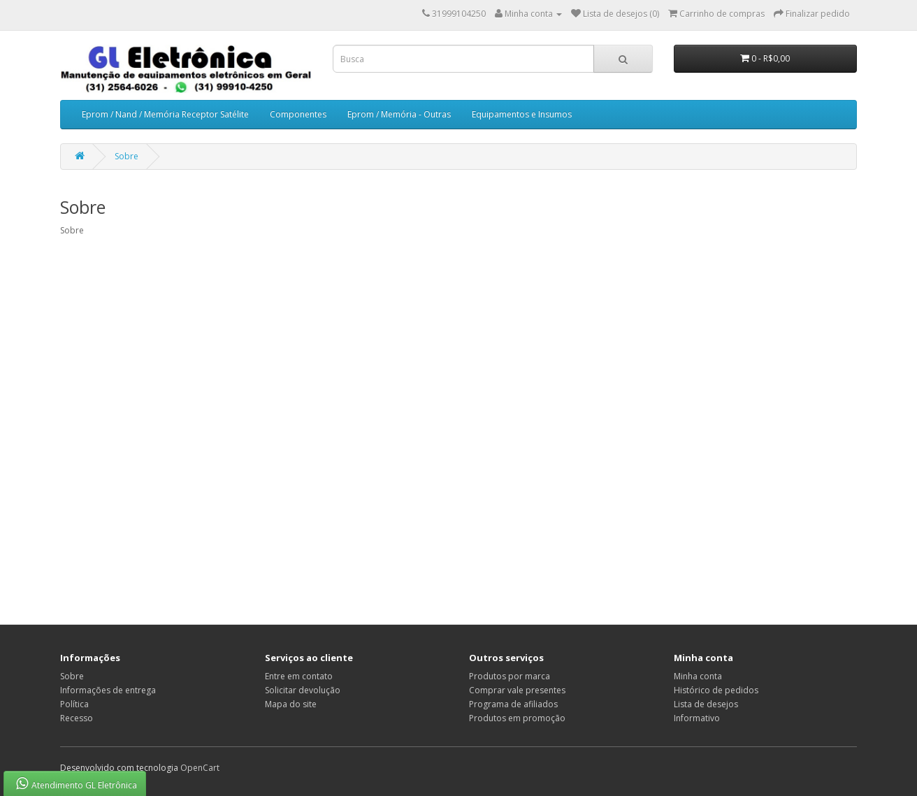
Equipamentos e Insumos (522, 114)
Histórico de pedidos (716, 690)
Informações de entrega (108, 690)
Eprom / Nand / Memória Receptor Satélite (165, 114)
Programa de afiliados (513, 704)
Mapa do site (291, 704)
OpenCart (199, 768)
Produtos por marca (509, 676)
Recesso (76, 718)
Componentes (298, 114)
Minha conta (698, 676)
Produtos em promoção (517, 718)
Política (74, 704)
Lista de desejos (706, 704)
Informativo (697, 718)
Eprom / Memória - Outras (399, 114)
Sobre (126, 156)
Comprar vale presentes (517, 690)
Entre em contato (299, 676)
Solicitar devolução (302, 690)
